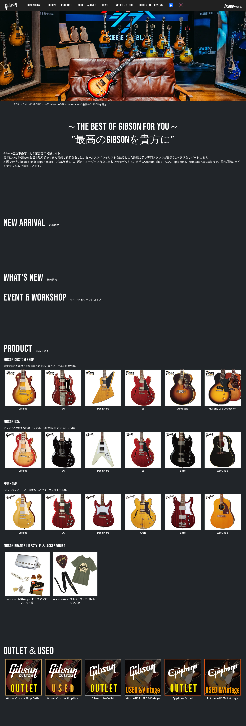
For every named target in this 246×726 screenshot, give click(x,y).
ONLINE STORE (32, 104)
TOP (16, 104)
